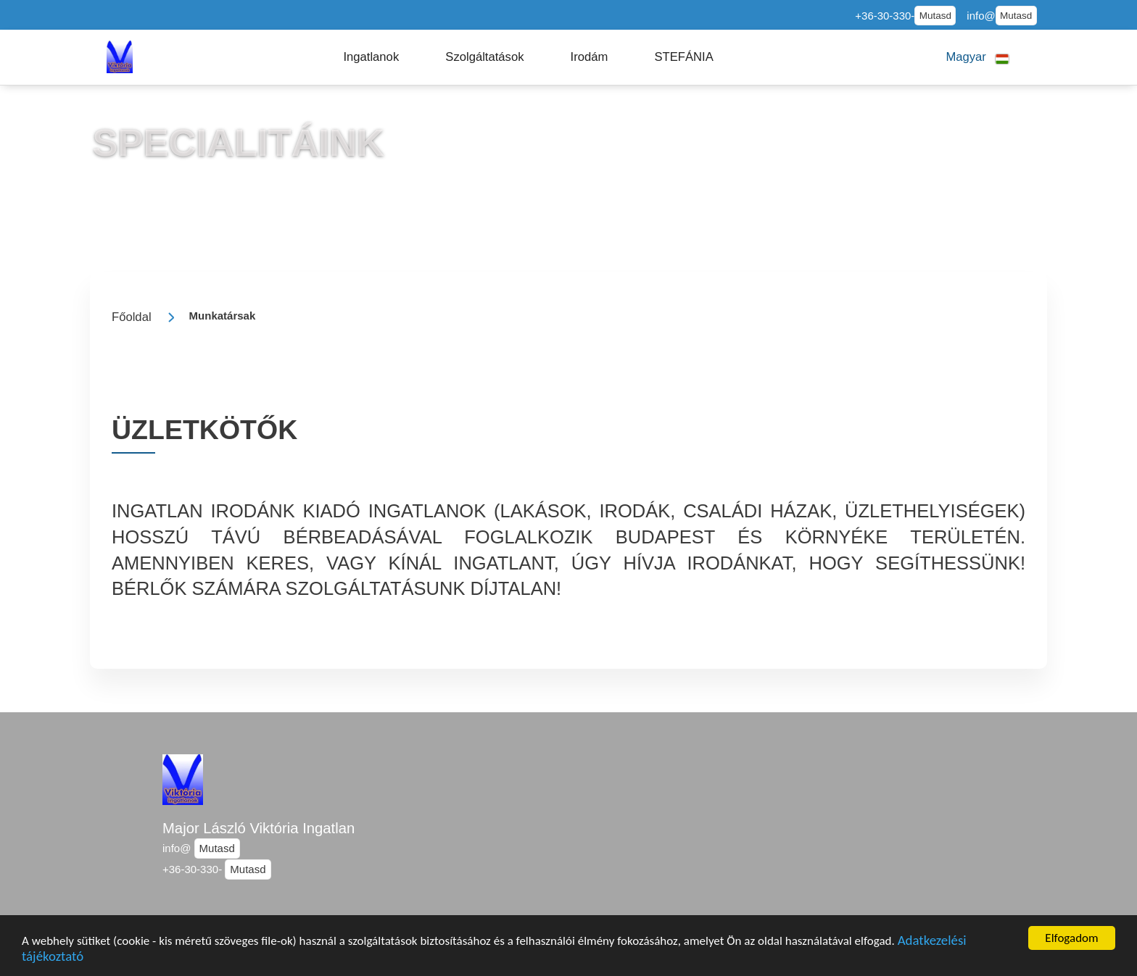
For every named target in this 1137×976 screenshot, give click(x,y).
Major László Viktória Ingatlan (258, 828)
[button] (370, 57)
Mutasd (935, 15)
